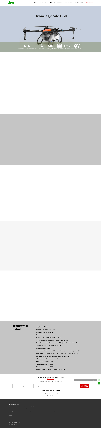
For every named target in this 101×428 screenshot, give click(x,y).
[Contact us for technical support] (99, 380)
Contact (10, 408)
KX (51, 2)
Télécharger (11, 411)
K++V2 (46, 2)
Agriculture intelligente (79, 2)
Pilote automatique (58, 2)
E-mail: (46, 395)
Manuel (10, 413)
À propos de (11, 406)
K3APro (41, 2)
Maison (35, 2)
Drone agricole (89, 2)
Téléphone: (45, 393)
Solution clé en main (68, 2)
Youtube (10, 415)
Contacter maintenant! (84, 386)
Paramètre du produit (20, 327)
